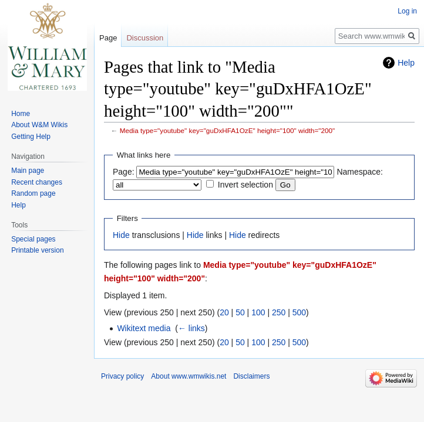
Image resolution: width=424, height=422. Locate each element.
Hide (121, 235)
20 (224, 312)
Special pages (33, 239)
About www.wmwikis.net (188, 376)
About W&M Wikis (39, 125)
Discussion (144, 37)
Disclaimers (251, 376)
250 (278, 312)
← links (191, 328)
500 (299, 312)
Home (20, 114)
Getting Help (31, 136)
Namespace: (359, 171)
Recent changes (36, 182)
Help (406, 62)
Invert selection (245, 184)
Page (108, 37)
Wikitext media (143, 328)
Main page (27, 170)
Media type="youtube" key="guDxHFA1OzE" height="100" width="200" (227, 130)
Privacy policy (122, 376)
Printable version (37, 250)
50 (240, 312)
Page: (123, 171)
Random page (33, 193)
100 (258, 312)
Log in (407, 11)
